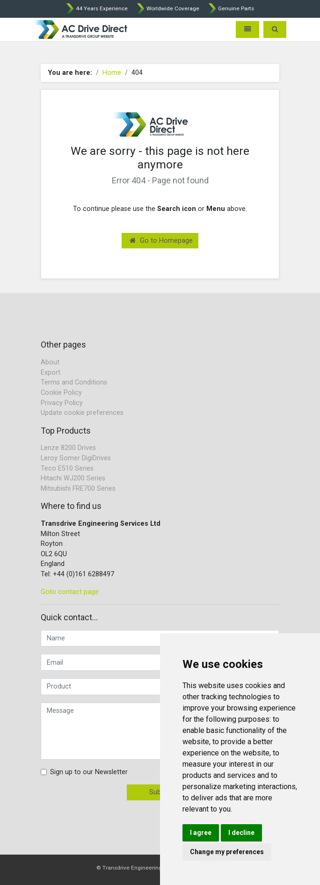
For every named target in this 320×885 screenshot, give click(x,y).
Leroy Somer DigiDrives (76, 458)
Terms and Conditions (74, 382)
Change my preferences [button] (227, 852)
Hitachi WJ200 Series (73, 478)
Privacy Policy (62, 403)
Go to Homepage (161, 241)
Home (111, 73)
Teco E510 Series (67, 468)
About (50, 362)
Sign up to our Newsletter (89, 772)
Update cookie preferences (82, 413)
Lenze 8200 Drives (68, 448)
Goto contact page (70, 592)
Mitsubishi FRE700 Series (78, 489)
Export (50, 373)
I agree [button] (200, 832)
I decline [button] (241, 832)
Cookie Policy (61, 393)
